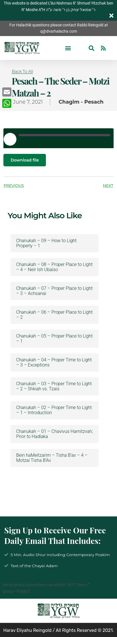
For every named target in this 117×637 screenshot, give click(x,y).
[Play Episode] (10, 139)
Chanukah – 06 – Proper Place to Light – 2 (54, 315)
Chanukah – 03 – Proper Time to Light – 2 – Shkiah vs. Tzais (54, 386)
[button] (68, 48)
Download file (24, 160)
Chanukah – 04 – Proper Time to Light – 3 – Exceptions (54, 362)
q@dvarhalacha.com (58, 31)
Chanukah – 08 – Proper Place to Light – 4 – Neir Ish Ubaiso (54, 267)
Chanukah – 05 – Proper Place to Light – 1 (54, 339)
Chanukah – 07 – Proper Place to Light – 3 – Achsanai (54, 291)
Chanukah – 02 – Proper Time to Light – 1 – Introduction (54, 410)
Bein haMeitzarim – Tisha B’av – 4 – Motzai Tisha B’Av (52, 458)
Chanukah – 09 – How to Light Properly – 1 (46, 243)
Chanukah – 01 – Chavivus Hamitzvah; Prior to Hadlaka (54, 434)
